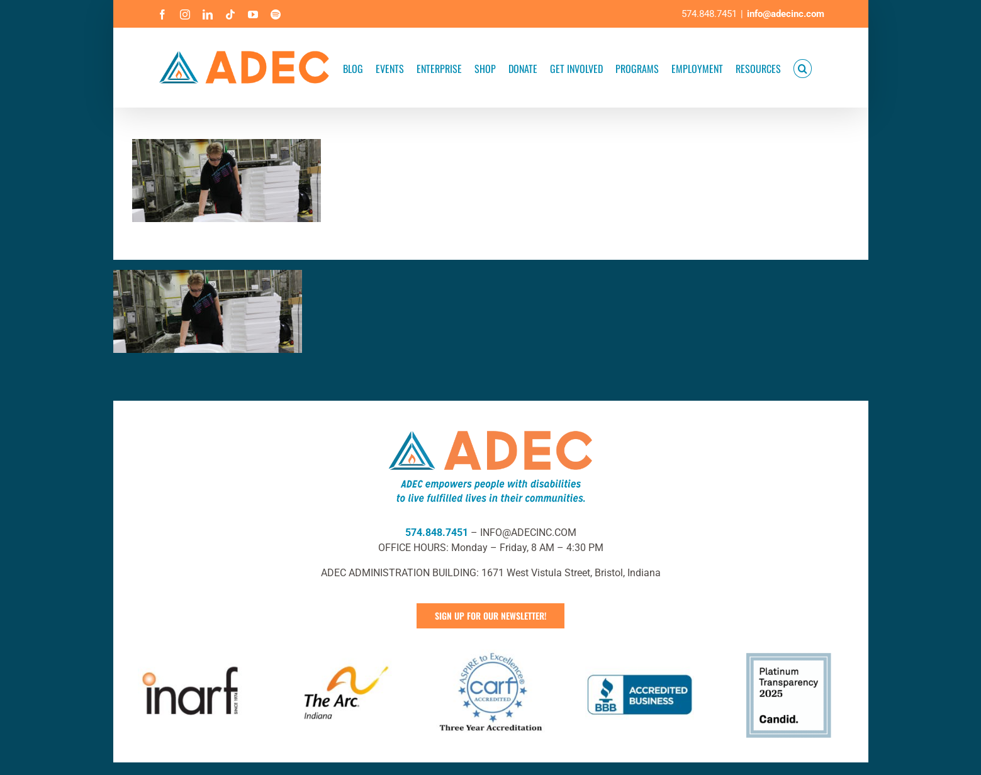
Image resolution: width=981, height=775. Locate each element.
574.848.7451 (436, 532)
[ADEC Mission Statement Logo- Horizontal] (491, 428)
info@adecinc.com (785, 14)
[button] (802, 67)
